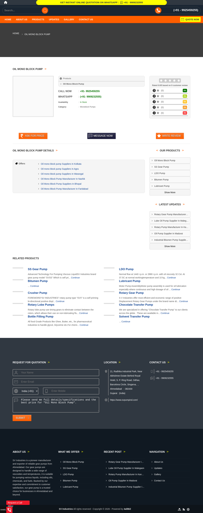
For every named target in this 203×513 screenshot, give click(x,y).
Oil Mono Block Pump (164, 160)
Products (38, 19)
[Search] (45, 10)
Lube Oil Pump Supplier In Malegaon (172, 221)
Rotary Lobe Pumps (41, 304)
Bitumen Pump (161, 179)
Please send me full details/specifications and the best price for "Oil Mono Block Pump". (59, 404)
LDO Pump (159, 173)
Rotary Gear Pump (131, 292)
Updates (54, 19)
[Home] (5, 2)
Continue (75, 277)
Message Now (103, 135)
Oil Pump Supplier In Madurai (168, 233)
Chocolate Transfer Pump (136, 304)
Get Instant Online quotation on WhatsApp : (101, 2)
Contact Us (86, 19)
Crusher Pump (37, 292)
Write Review (171, 135)
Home (8, 19)
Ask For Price (34, 135)
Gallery (69, 19)
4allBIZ (127, 509)
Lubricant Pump (162, 186)
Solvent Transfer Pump (134, 316)
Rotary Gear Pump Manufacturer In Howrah (172, 214)
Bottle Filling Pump (40, 316)
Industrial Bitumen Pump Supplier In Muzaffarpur (172, 240)
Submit (20, 418)
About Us (21, 19)
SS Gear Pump (161, 167)
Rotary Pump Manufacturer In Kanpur (172, 227)
